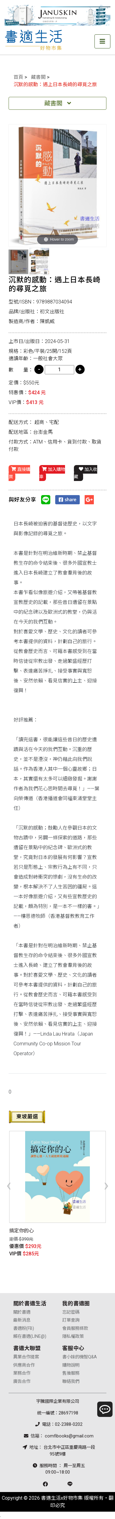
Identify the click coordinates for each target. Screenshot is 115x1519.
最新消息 (21, 1320)
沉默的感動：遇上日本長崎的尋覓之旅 (55, 84)
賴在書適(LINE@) (29, 1336)
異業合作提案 (26, 1357)
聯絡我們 (70, 1381)
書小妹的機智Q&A (79, 1357)
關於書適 (21, 1312)
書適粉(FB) (23, 1328)
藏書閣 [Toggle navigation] (57, 103)
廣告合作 (21, 1381)
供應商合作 (24, 1365)
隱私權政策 (73, 1336)
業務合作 (21, 1373)
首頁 (18, 77)
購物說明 (70, 1365)
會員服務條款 (75, 1328)
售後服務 (70, 1373)
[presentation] (8, 1185)
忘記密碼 (70, 1312)
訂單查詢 (70, 1320)
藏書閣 (38, 77)
